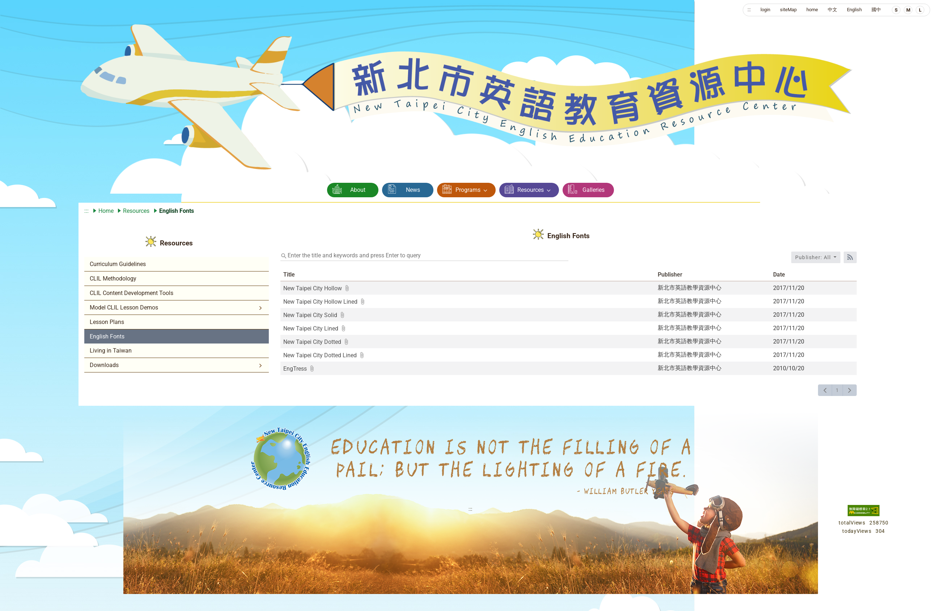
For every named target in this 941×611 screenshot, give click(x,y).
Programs (467, 189)
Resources (530, 189)
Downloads (104, 365)
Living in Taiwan (111, 350)
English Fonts (107, 336)
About (357, 189)
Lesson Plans (107, 322)
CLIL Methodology (113, 278)
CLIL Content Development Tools (131, 293)
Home (106, 210)
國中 (876, 9)
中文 (832, 9)
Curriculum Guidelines (118, 264)
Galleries (593, 189)
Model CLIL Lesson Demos (124, 307)
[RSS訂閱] (850, 257)
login (765, 9)
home (812, 9)
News (413, 189)
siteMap (788, 9)
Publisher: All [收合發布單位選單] (813, 257)
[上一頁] (825, 390)
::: (749, 9)
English (854, 9)
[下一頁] (850, 390)
